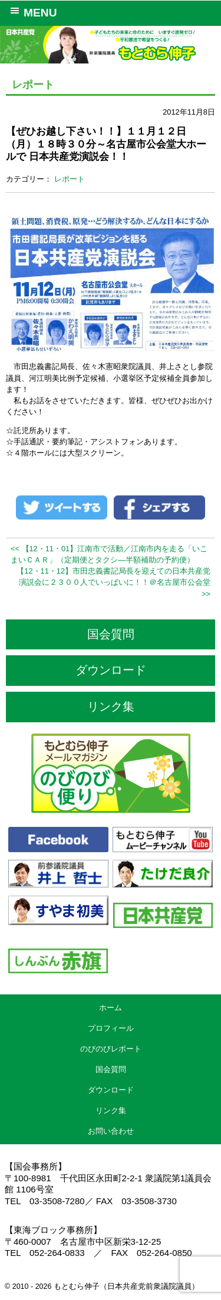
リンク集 (110, 706)
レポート (69, 179)
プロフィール (111, 1028)
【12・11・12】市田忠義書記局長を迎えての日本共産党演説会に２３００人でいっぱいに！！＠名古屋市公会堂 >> (113, 582)
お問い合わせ (111, 1131)
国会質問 (110, 634)
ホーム (110, 1007)
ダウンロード (110, 670)
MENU (31, 12)
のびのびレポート (110, 1048)
